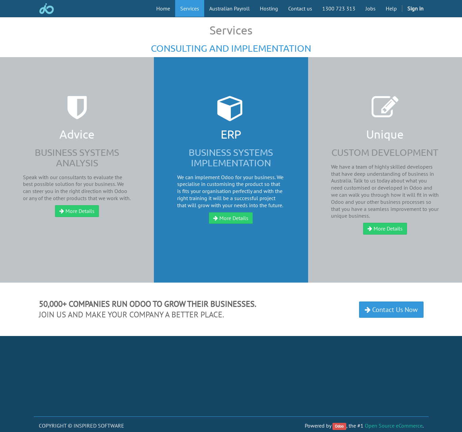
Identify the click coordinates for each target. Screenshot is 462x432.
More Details (76, 211)
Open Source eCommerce (394, 425)
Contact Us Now (391, 309)
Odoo (339, 426)
